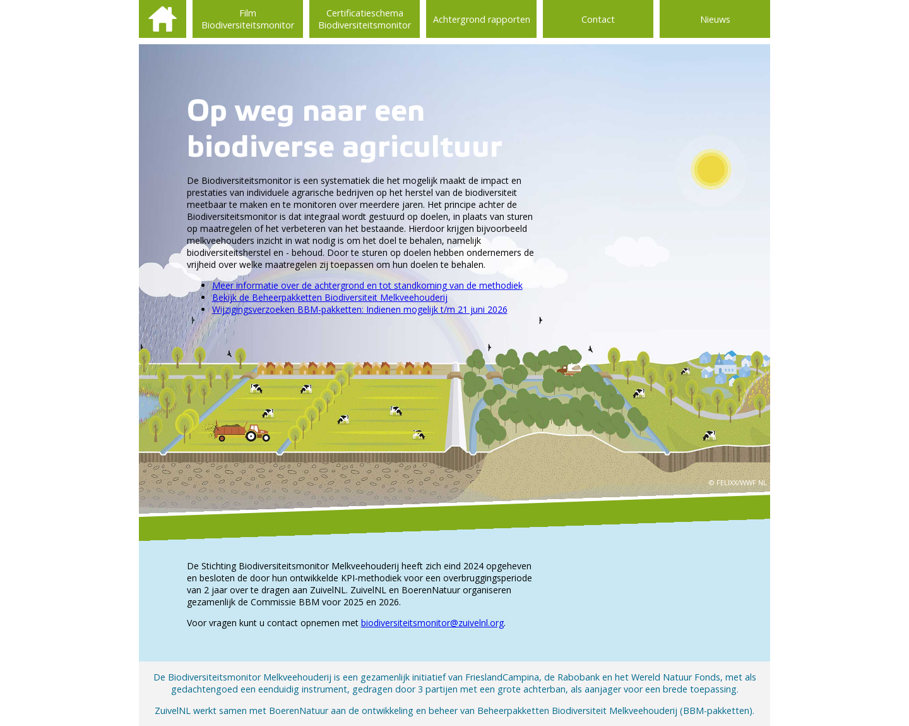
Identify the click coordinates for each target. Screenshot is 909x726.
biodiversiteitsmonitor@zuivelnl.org (432, 623)
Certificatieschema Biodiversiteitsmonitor (364, 19)
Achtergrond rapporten (481, 19)
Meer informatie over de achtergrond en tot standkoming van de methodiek (367, 285)
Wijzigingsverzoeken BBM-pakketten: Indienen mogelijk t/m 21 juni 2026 (360, 309)
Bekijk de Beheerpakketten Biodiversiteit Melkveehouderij (330, 297)
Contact (598, 19)
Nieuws (715, 19)
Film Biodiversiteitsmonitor (247, 19)
